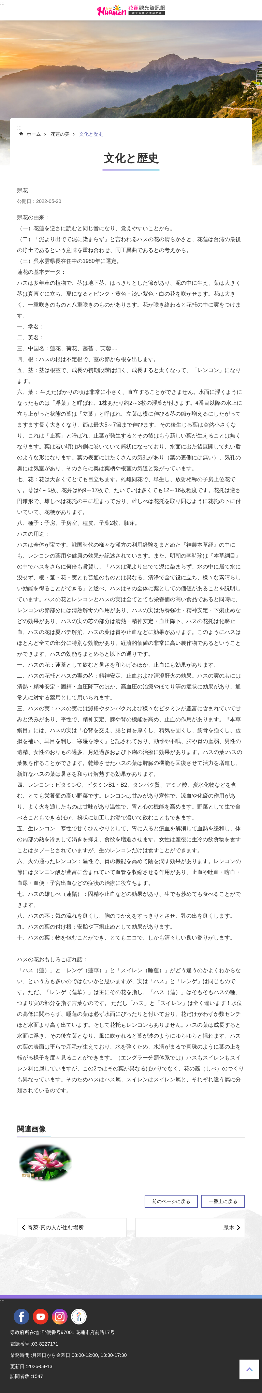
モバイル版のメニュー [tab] (10, 10)
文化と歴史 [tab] (91, 134)
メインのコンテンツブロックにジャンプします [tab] (3, 3)
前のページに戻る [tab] (171, 1201)
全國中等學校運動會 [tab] (79, 1316)
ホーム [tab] (34, 134)
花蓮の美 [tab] (60, 134)
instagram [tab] (60, 1316)
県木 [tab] (228, 1227)
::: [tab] (2, 3)
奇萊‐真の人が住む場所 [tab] (56, 1227)
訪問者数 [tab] (19, 1376)
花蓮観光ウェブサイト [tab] (131, 10)
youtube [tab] (40, 1316)
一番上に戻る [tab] (249, 1369)
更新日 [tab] (17, 1366)
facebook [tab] (21, 1316)
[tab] (45, 1163)
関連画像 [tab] (31, 1129)
